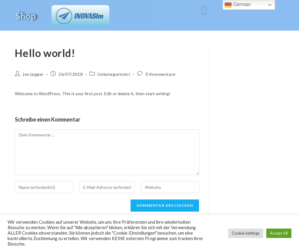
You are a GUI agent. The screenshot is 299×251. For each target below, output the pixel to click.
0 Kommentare (160, 74)
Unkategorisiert (114, 74)
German (237, 4)
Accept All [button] (279, 233)
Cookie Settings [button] (246, 233)
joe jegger (33, 74)
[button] (204, 10)
